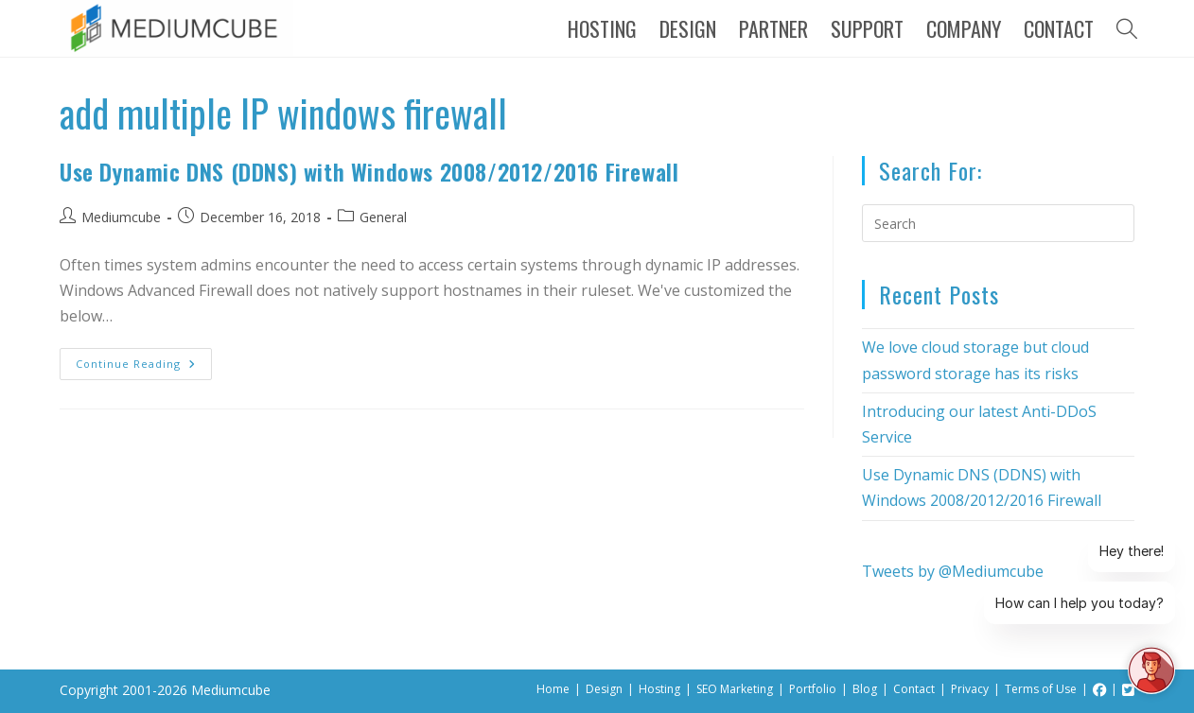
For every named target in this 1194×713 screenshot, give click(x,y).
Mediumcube (121, 217)
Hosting (659, 689)
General (383, 217)
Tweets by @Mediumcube (953, 571)
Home (553, 689)
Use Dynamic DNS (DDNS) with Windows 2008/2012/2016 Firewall (369, 171)
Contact (914, 689)
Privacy (970, 689)
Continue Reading (144, 359)
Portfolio (812, 689)
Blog (864, 689)
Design (604, 689)
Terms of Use (1041, 689)
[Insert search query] (998, 223)
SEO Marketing (734, 689)
